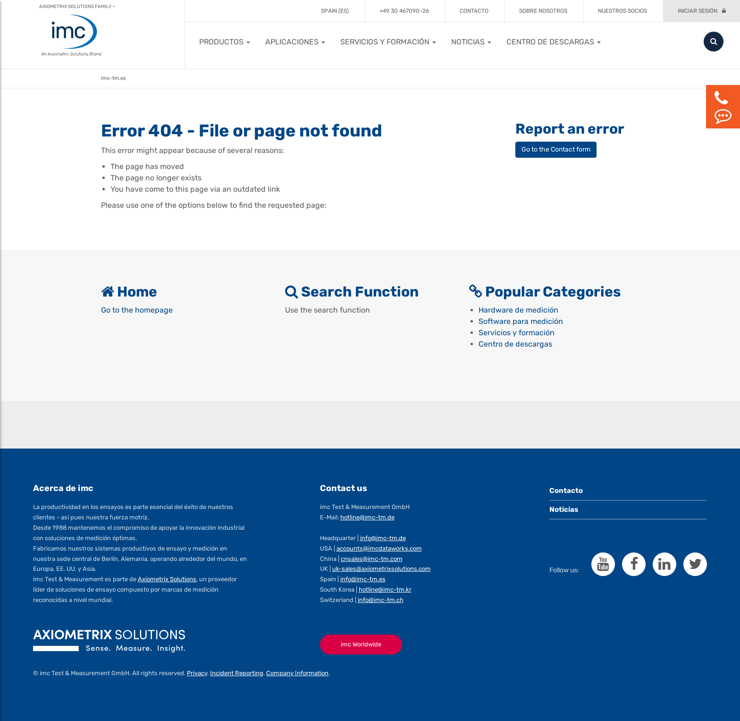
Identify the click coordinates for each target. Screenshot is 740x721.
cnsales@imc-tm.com (372, 558)
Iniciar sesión (697, 11)
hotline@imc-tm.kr (385, 589)
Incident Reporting (236, 673)
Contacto (474, 11)
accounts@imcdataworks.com (379, 548)
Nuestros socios (622, 11)
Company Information (297, 673)
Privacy (197, 673)
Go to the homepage (137, 309)
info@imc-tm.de (383, 538)
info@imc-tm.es (363, 579)
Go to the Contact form (555, 149)
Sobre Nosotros (543, 11)
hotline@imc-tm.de (367, 517)
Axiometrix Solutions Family (77, 6)
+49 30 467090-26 (404, 11)
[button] (224, 41)
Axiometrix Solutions (167, 579)
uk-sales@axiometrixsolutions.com (381, 568)
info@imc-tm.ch (381, 599)
